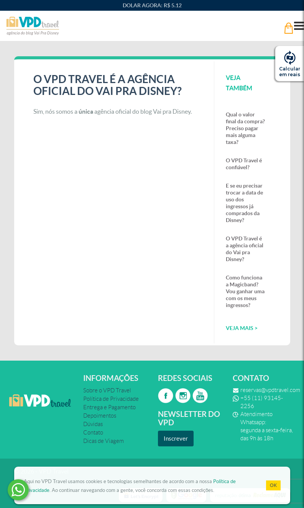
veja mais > (242, 328)
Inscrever (176, 438)
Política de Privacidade (111, 399)
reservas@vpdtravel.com (270, 390)
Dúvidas (93, 424)
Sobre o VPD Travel (107, 390)
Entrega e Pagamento (109, 407)
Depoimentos (99, 416)
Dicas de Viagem (103, 441)
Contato (93, 433)
